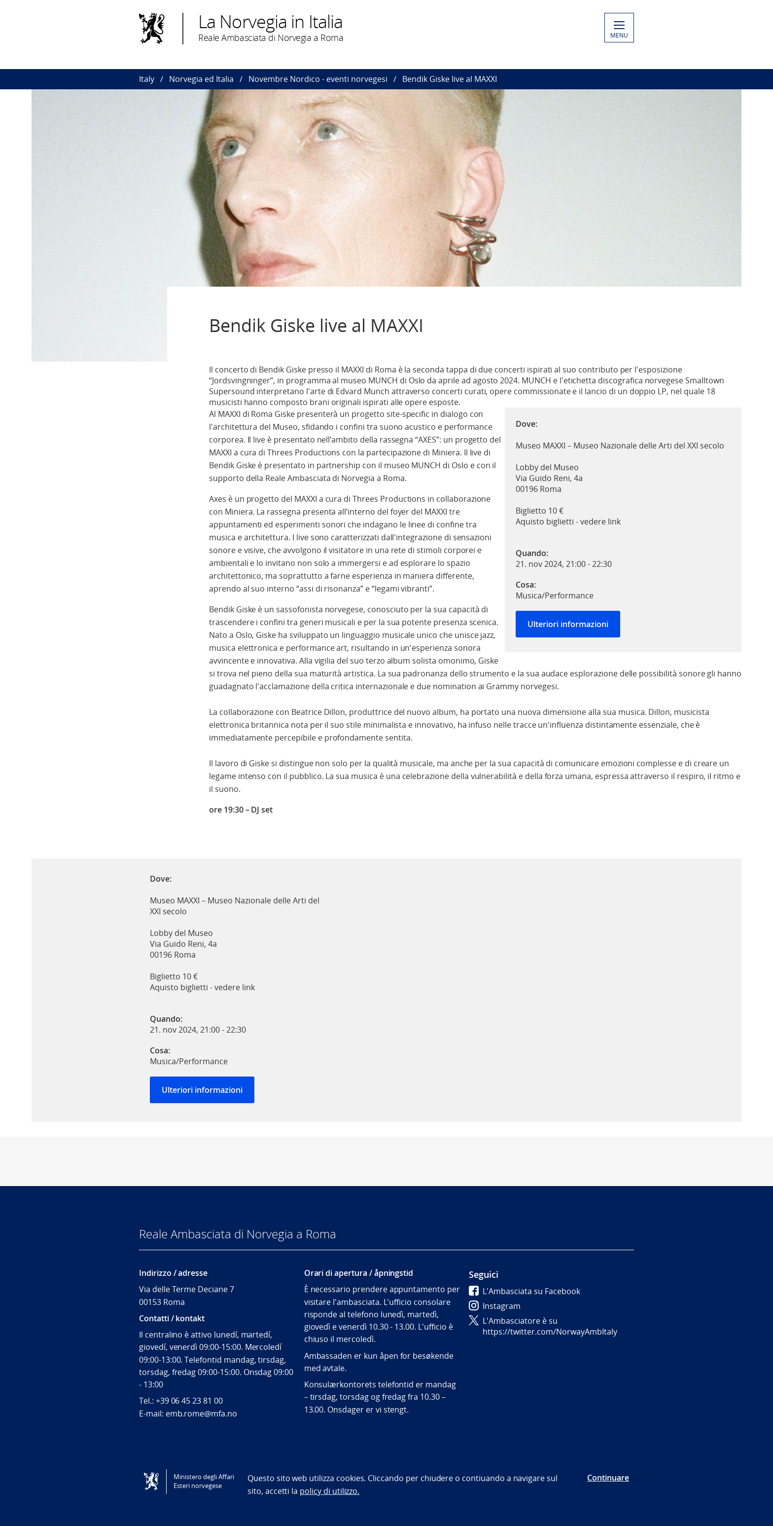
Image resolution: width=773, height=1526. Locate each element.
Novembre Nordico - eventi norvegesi (317, 79)
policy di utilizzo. (329, 1491)
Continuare (608, 1477)
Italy (146, 79)
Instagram (495, 1306)
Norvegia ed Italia (201, 79)
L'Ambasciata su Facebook (524, 1291)
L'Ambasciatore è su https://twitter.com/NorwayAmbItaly (543, 1326)
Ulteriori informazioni (567, 624)
